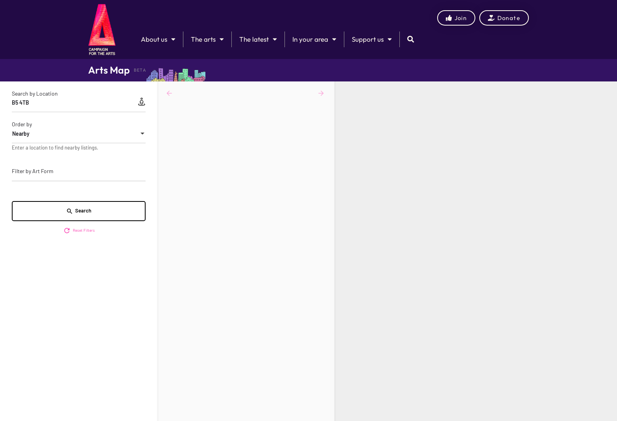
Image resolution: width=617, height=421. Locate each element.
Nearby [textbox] (21, 133)
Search (78, 211)
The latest (258, 39)
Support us (372, 39)
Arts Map (109, 70)
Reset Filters (79, 231)
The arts (207, 39)
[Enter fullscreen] (607, 118)
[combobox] (79, 133)
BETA (140, 70)
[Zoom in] (607, 91)
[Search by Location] (79, 103)
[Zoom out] (607, 102)
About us (158, 39)
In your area (314, 39)
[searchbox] (78, 171)
